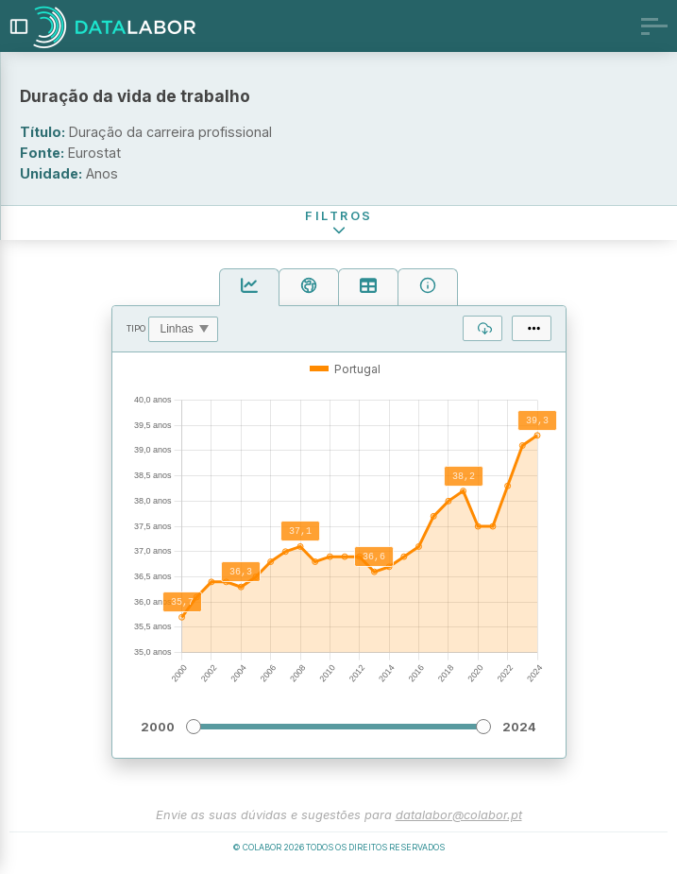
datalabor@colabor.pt (459, 818)
